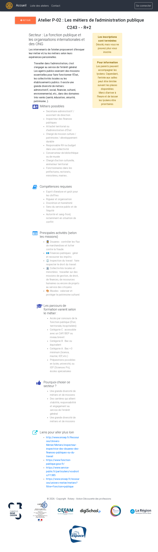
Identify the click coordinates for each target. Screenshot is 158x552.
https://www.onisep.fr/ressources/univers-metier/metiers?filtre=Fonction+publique (62, 482)
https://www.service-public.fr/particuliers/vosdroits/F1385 (62, 471)
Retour (25, 20)
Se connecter (143, 6)
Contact (55, 6)
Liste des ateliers (39, 6)
